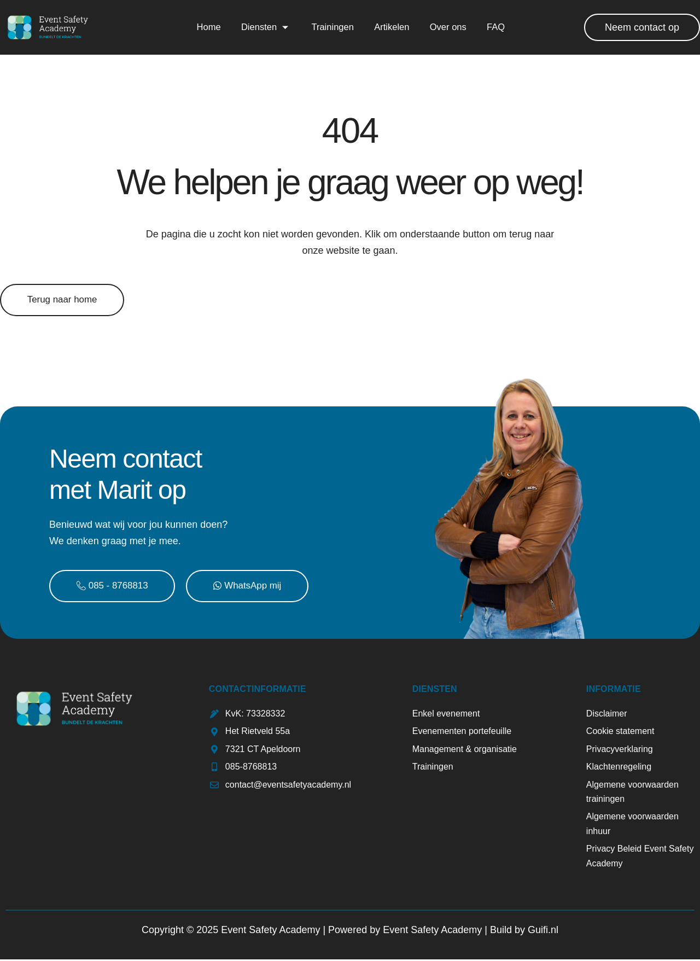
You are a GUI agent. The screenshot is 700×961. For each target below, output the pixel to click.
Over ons (447, 27)
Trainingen (331, 27)
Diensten (265, 27)
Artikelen (391, 27)
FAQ (496, 27)
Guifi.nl (543, 931)
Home (207, 27)
